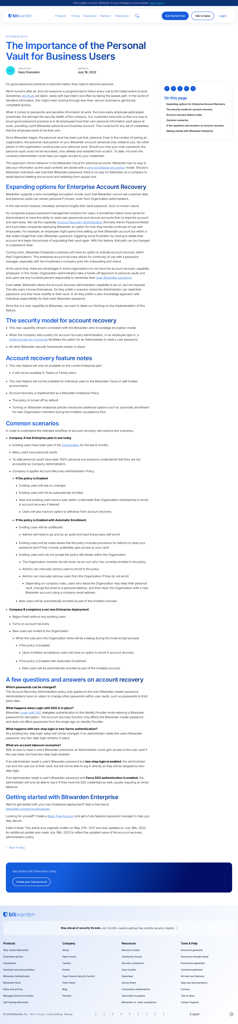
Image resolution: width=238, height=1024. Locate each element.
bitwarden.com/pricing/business (28, 809)
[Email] (186, 88)
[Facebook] (173, 88)
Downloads (90, 15)
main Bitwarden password (113, 277)
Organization (70, 445)
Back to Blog (15, 847)
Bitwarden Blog (17, 36)
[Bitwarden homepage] (20, 16)
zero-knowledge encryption (106, 167)
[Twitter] (167, 88)
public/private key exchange (28, 339)
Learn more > (156, 2)
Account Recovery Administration (79, 222)
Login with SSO (30, 712)
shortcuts (28, 96)
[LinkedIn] (180, 88)
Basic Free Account (61, 816)
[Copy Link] (193, 88)
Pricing (75, 15)
